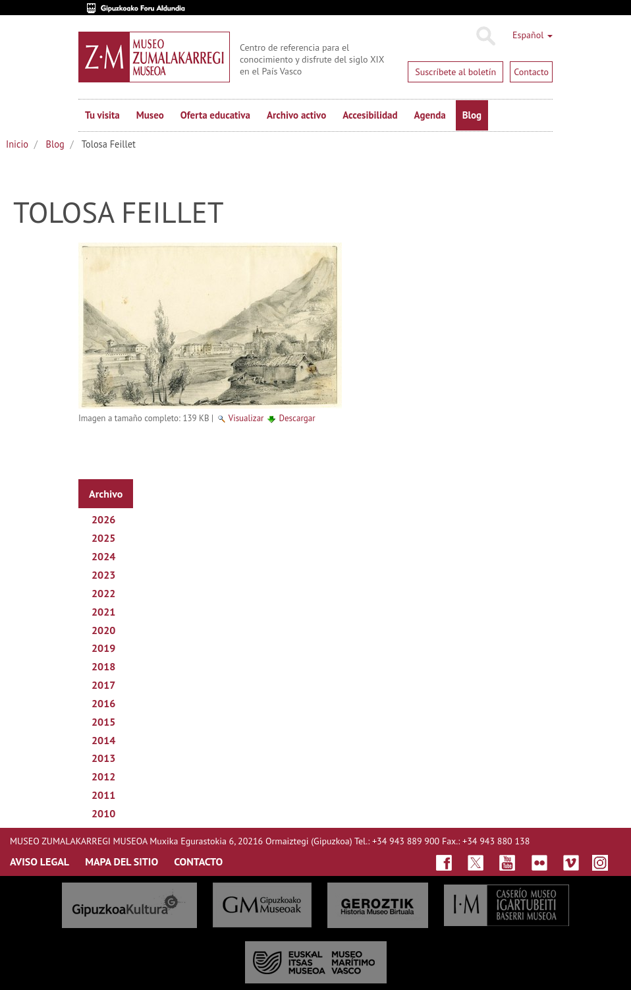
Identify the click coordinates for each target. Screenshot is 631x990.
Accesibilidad (370, 115)
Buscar (485, 36)
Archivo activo (296, 115)
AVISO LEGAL (39, 861)
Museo (150, 115)
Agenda (430, 115)
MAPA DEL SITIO (121, 861)
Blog (471, 115)
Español (532, 35)
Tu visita (102, 115)
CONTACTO (198, 861)
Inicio (17, 144)
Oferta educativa (215, 115)
